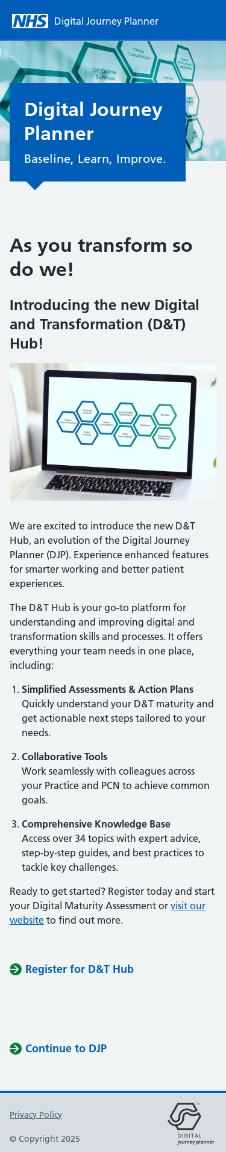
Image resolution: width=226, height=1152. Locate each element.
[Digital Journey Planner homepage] (93, 21)
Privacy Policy (36, 1114)
